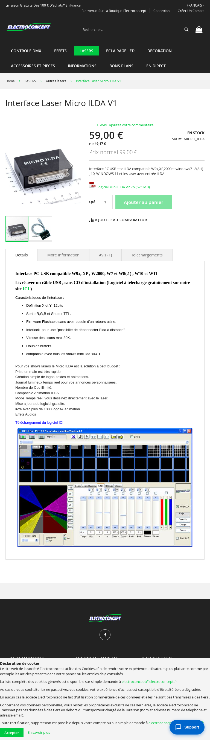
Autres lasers (56, 81)
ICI (26, 288)
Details (21, 255)
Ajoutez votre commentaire (131, 124)
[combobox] (136, 29)
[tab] (21, 255)
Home (10, 81)
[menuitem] (26, 50)
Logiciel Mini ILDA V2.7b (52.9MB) (119, 187)
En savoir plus (39, 732)
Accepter (11, 732)
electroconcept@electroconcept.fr (149, 681)
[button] (196, 5)
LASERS (30, 81)
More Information (63, 255)
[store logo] (28, 27)
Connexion (161, 10)
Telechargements (147, 255)
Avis (105, 255)
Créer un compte (191, 10)
